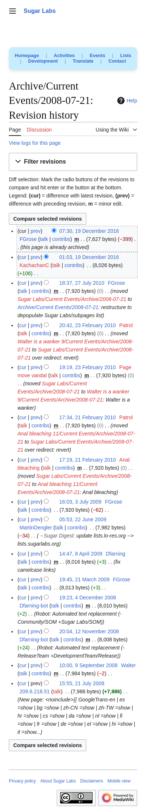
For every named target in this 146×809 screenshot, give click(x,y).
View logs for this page (35, 143)
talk (44, 239)
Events (97, 55)
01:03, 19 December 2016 (89, 257)
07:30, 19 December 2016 (89, 231)
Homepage (27, 55)
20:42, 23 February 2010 (87, 325)
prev (36, 231)
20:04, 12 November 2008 (89, 631)
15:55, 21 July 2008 (81, 683)
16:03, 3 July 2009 (80, 502)
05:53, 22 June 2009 (83, 519)
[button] (73, 162)
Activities (64, 55)
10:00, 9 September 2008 (88, 665)
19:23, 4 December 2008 (87, 597)
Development (43, 61)
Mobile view (119, 781)
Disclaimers (91, 781)
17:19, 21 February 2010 (87, 460)
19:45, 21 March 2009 (84, 579)
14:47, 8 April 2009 (80, 554)
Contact (117, 61)
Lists (125, 55)
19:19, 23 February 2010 (87, 367)
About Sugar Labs (58, 781)
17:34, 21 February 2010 (87, 417)
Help (126, 100)
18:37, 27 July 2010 (81, 283)
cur (22, 257)
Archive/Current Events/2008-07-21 (57, 307)
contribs (61, 239)
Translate (83, 61)
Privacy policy (22, 781)
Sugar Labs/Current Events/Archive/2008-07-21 (71, 299)
